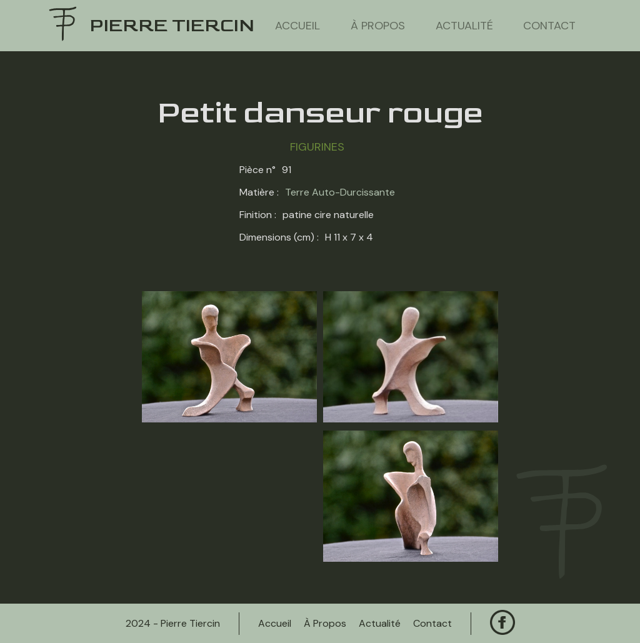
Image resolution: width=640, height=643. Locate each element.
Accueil (297, 25)
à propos (378, 25)
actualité (464, 25)
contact (549, 25)
